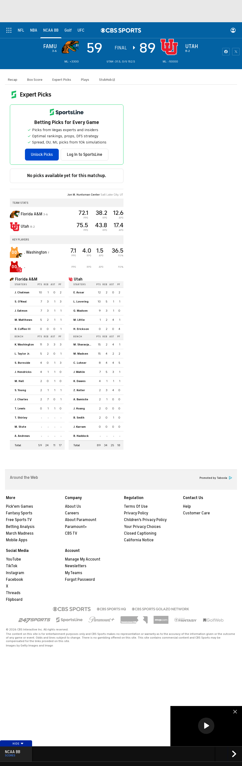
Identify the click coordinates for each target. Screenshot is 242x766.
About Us (73, 506)
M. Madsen (80, 353)
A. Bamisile (80, 399)
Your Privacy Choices (142, 526)
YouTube (13, 559)
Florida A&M (26, 279)
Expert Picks (61, 80)
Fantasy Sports (19, 513)
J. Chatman (22, 292)
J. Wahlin (79, 371)
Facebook (14, 579)
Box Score (34, 80)
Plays (85, 80)
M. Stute (20, 426)
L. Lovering (80, 301)
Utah (78, 279)
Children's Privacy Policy (145, 519)
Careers (72, 513)
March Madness (20, 533)
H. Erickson (81, 328)
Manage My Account (82, 559)
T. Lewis (20, 408)
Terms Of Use (136, 506)
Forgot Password (80, 579)
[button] (206, 726)
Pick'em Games (19, 506)
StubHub (107, 80)
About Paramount (80, 519)
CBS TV (71, 533)
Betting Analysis (20, 526)
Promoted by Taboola (216, 478)
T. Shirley (21, 417)
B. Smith (78, 417)
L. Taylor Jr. (22, 353)
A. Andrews (22, 435)
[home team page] (170, 47)
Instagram (15, 572)
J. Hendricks (23, 371)
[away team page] (71, 47)
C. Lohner (79, 362)
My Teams (73, 572)
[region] (206, 726)
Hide (18, 743)
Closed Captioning (140, 533)
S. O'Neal (21, 301)
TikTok (11, 566)
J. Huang (79, 408)
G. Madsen (80, 310)
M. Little (79, 319)
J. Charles (21, 399)
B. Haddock (81, 435)
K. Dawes (79, 381)
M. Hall (19, 381)
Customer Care (196, 513)
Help (187, 506)
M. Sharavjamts (83, 344)
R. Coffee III (23, 328)
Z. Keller (79, 390)
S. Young (20, 390)
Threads (13, 592)
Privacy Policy (136, 513)
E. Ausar (78, 292)
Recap (12, 80)
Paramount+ (76, 526)
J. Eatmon (21, 310)
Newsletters (75, 566)
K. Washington (24, 344)
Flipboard (14, 599)
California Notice (139, 540)
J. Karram (79, 426)
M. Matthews (23, 319)
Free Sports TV (19, 519)
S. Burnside (22, 362)
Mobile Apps (16, 540)
